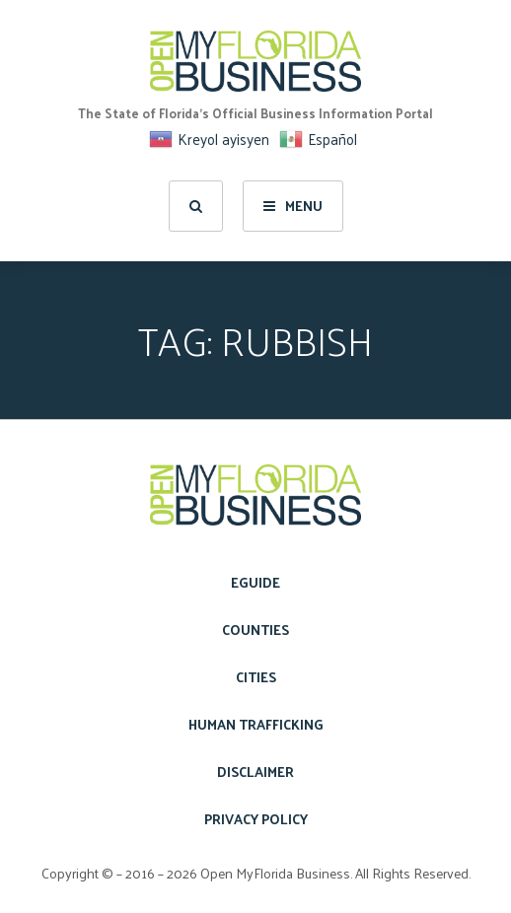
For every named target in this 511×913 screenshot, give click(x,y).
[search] (196, 206)
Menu (293, 205)
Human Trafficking (256, 724)
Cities (256, 677)
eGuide (255, 582)
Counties (255, 629)
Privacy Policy (256, 819)
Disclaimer (255, 771)
